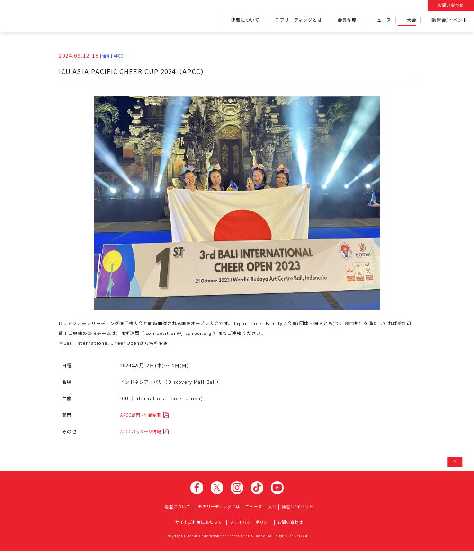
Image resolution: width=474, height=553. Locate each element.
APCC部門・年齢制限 (147, 415)
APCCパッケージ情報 (147, 432)
